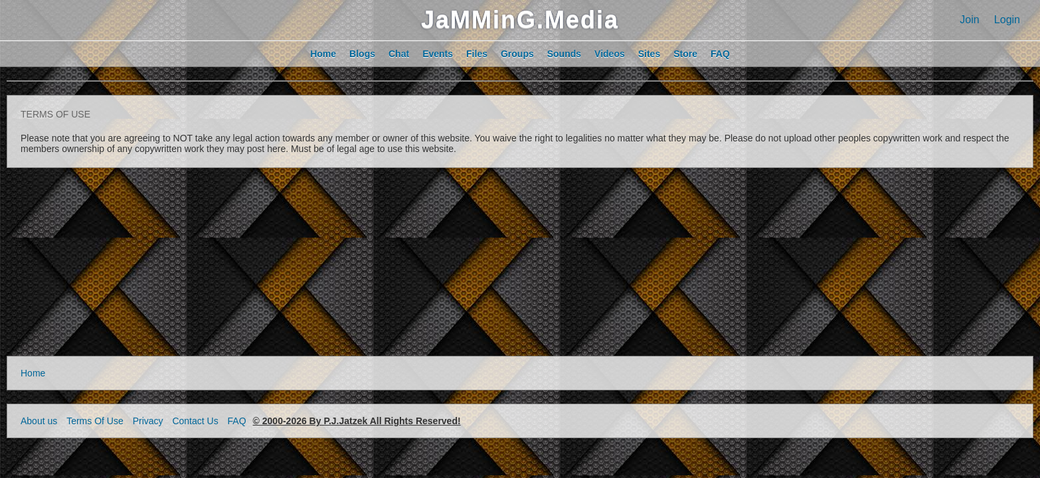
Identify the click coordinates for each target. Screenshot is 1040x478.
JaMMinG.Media (520, 19)
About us (39, 421)
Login (1007, 19)
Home (33, 373)
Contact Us (195, 421)
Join (969, 19)
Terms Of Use (95, 421)
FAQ (237, 421)
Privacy (148, 421)
